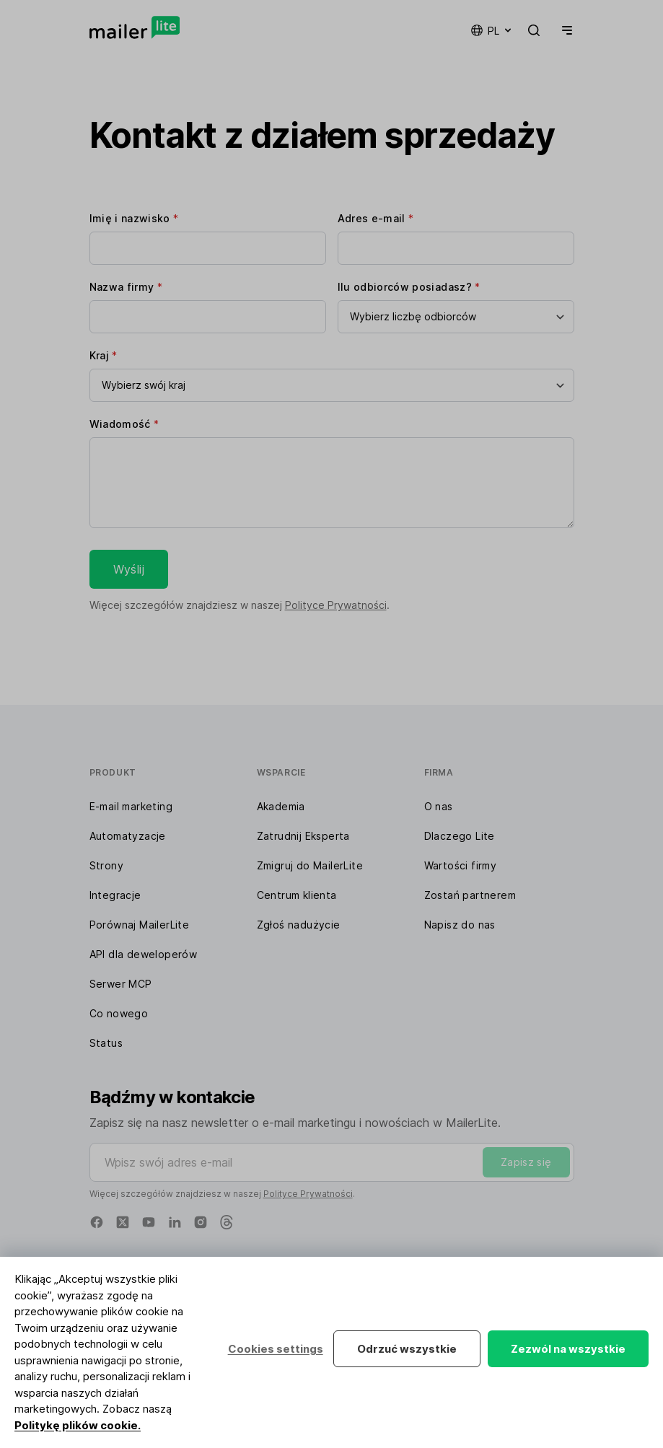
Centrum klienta (297, 895)
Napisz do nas (460, 924)
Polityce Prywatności (336, 605)
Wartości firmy (460, 865)
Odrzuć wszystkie (407, 1349)
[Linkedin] (174, 1222)
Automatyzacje (127, 836)
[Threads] (226, 1222)
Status (106, 1043)
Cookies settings (274, 1349)
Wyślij (128, 569)
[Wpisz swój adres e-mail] (331, 1162)
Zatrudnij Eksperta (303, 836)
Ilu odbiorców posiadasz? (409, 287)
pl (492, 30)
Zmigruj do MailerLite (310, 865)
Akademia (281, 806)
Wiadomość (124, 424)
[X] (122, 1222)
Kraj (103, 355)
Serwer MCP (120, 984)
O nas (438, 806)
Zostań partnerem (470, 895)
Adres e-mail (376, 218)
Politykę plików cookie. (77, 1425)
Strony (106, 865)
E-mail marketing (130, 806)
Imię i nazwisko (134, 218)
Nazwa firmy (126, 287)
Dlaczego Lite (459, 836)
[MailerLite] (134, 27)
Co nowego (119, 1013)
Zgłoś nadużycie (299, 924)
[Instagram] (200, 1222)
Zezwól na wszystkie (568, 1349)
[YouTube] (148, 1222)
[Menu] (564, 30)
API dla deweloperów (143, 954)
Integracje (115, 895)
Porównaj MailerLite (139, 924)
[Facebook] (96, 1222)
